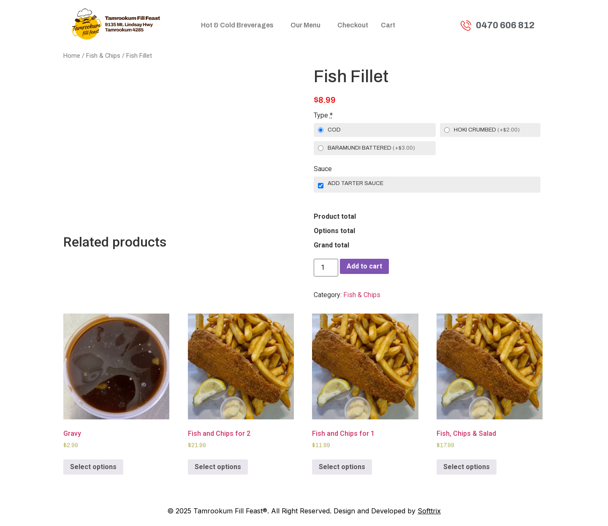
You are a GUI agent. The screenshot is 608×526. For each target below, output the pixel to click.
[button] (239, 25)
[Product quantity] (326, 267)
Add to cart (364, 266)
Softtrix (429, 511)
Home (71, 55)
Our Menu (305, 25)
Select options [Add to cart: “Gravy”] (93, 467)
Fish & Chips (103, 55)
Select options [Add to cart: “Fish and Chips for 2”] (218, 467)
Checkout (352, 25)
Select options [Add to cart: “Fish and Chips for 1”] (342, 467)
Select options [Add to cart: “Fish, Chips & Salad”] (466, 467)
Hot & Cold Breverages (237, 25)
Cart (388, 25)
